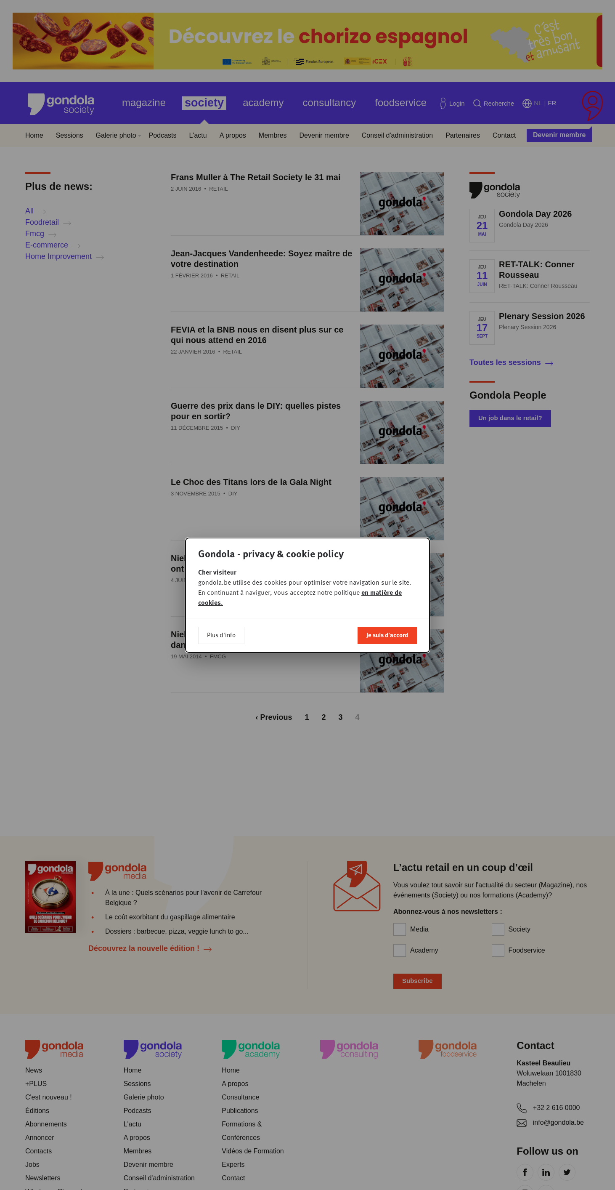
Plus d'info (221, 634)
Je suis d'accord (387, 634)
